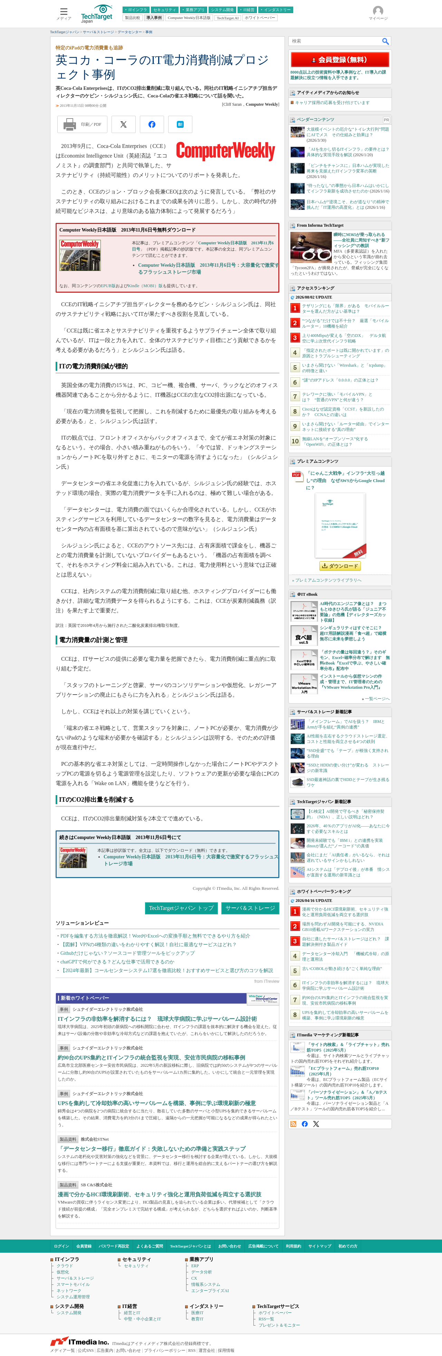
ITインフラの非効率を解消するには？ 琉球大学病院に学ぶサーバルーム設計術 (157, 1019)
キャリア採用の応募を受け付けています (332, 102)
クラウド (65, 1265)
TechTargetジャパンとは (190, 1246)
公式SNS (86, 1350)
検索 (386, 41)
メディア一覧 (62, 1350)
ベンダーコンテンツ (315, 119)
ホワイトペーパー (275, 1312)
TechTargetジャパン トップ (181, 908)
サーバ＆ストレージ (250, 908)
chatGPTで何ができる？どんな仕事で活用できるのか (117, 961)
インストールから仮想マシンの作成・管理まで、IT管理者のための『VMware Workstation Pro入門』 (351, 682)
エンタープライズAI (210, 1290)
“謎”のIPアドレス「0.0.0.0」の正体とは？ (340, 380)
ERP (195, 1265)
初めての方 (347, 1246)
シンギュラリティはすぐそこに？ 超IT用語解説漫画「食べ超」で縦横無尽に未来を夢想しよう (353, 633)
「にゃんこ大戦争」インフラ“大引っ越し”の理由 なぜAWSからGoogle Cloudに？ (345, 480)
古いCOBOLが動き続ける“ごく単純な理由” (342, 968)
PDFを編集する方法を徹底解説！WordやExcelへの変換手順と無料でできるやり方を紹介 (155, 936)
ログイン (61, 1246)
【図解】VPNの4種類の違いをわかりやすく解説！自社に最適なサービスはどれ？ (148, 944)
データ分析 (201, 1272)
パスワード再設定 (114, 1246)
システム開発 (69, 1312)
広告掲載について (263, 1246)
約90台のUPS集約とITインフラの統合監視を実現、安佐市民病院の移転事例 (151, 1058)
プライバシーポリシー (164, 1350)
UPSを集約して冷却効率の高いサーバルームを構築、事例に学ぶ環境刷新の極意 (157, 1103)
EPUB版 (108, 285)
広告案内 (105, 1350)
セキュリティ (136, 1265)
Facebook (305, 1124)
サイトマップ (319, 1246)
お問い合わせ (229, 1246)
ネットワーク (69, 1290)
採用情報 (226, 1350)
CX (194, 1278)
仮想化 (63, 1272)
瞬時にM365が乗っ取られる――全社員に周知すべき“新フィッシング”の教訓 (362, 240)
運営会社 (207, 1350)
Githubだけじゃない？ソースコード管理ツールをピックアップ (127, 953)
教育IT (197, 1319)
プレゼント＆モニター (279, 1325)
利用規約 (293, 1246)
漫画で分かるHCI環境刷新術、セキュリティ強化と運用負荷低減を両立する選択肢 (159, 1194)
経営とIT (132, 1312)
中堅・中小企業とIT (142, 1319)
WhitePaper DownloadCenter (263, 999)
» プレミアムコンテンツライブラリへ (327, 580)
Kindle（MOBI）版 (145, 285)
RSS (293, 1124)
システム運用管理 (73, 1296)
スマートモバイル (73, 1284)
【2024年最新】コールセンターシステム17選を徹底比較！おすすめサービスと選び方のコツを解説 (166, 970)
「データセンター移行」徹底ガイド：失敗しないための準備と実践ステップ (152, 1149)
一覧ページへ (377, 698)
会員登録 (84, 1246)
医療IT (197, 1312)
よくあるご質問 (149, 1246)
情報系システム (205, 1284)
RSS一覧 (266, 1319)
